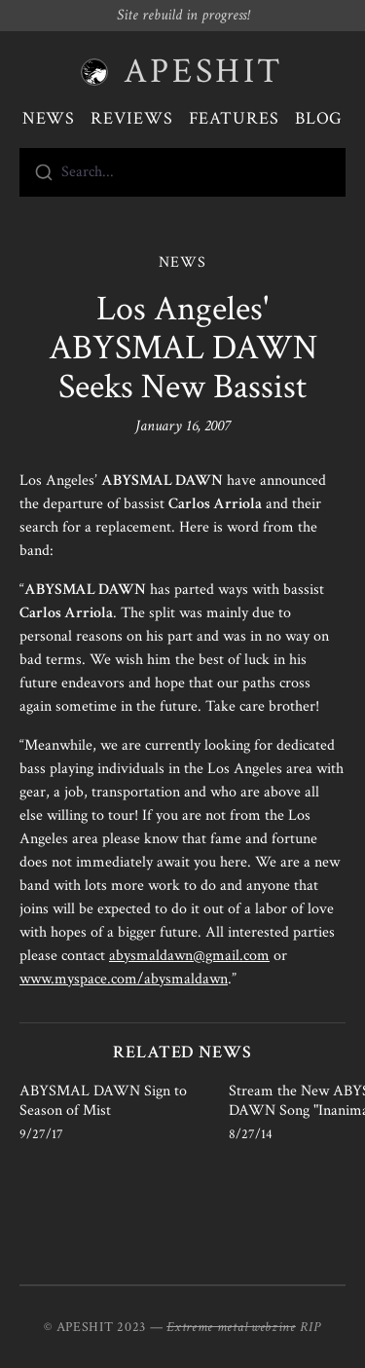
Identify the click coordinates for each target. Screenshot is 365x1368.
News (49, 118)
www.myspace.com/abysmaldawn (123, 979)
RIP (310, 1327)
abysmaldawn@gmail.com (189, 955)
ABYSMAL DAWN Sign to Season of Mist (103, 1101)
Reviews (131, 118)
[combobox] (182, 172)
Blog (319, 118)
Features (234, 118)
